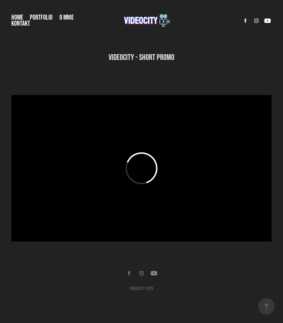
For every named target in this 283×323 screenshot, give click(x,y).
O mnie (66, 17)
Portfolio (41, 17)
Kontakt (20, 23)
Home (17, 17)
